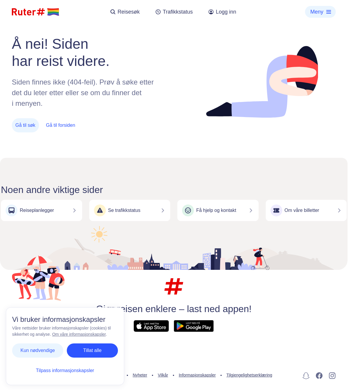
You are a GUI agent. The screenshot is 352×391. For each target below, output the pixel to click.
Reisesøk (125, 12)
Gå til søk (25, 125)
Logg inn (222, 12)
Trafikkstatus (174, 12)
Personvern (111, 375)
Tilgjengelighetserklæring (249, 375)
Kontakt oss (79, 375)
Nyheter (140, 375)
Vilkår (163, 375)
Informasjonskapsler (197, 375)
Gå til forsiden (60, 125)
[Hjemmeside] (35, 12)
